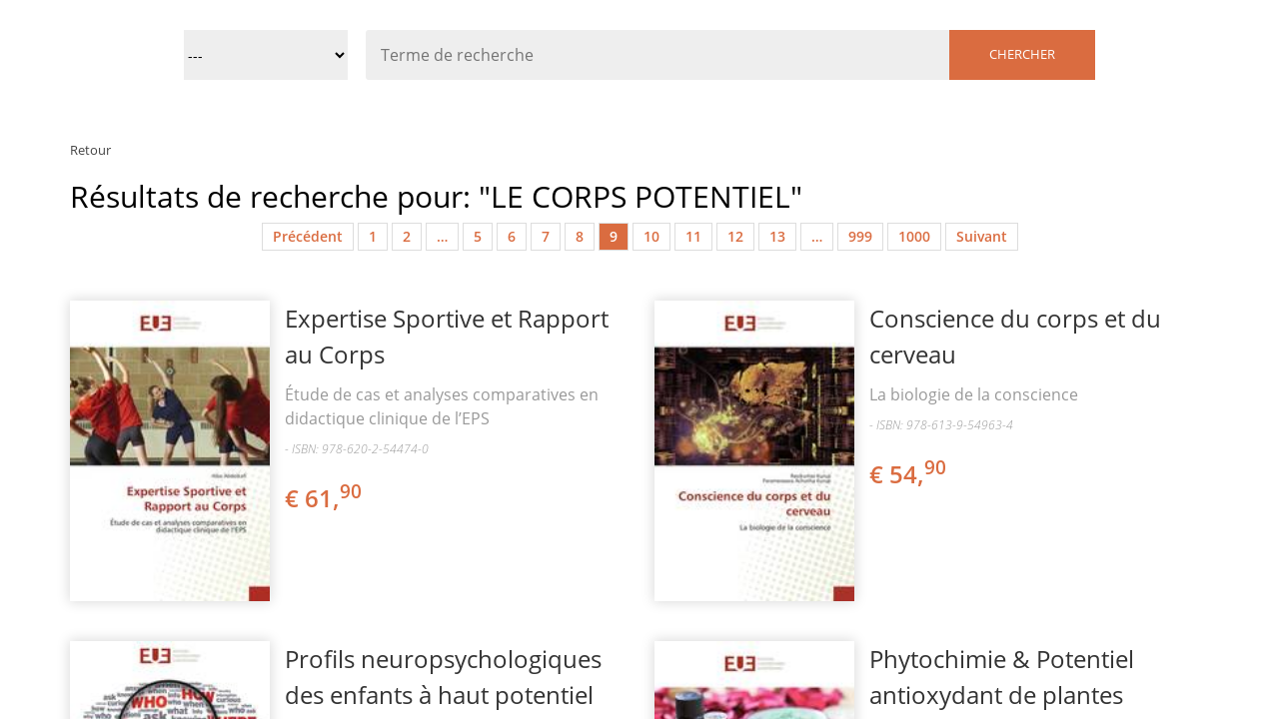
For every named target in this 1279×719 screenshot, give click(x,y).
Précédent (308, 236)
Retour (90, 150)
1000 (914, 236)
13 (777, 236)
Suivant (981, 236)
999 (860, 236)
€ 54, (909, 473)
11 (693, 236)
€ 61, (325, 497)
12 (735, 236)
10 (651, 236)
